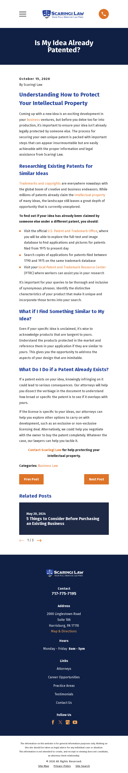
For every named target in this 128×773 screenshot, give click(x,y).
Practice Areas (64, 686)
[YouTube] (75, 722)
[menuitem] (43, 766)
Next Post (96, 479)
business (33, 120)
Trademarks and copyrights (40, 183)
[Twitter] (60, 722)
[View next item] (39, 540)
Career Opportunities (64, 677)
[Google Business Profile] (67, 722)
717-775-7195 (64, 593)
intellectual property (89, 195)
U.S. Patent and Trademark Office (72, 231)
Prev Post (31, 479)
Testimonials (64, 694)
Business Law (48, 466)
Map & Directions (64, 631)
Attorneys (64, 669)
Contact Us (64, 703)
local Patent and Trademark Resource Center (72, 267)
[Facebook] (53, 722)
